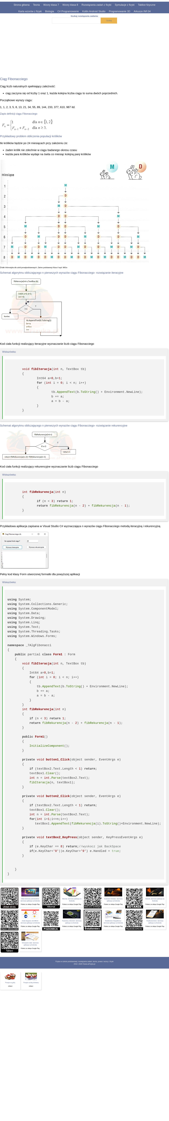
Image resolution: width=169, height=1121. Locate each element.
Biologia (49, 11)
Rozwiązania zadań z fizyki (96, 4)
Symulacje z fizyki (125, 4)
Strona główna (22, 4)
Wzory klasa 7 (51, 4)
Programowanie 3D (119, 11)
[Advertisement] (116, 48)
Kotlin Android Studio (93, 11)
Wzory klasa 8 (70, 4)
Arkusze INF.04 (142, 11)
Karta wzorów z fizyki (30, 11)
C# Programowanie (68, 11)
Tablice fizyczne (146, 4)
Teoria (36, 4)
